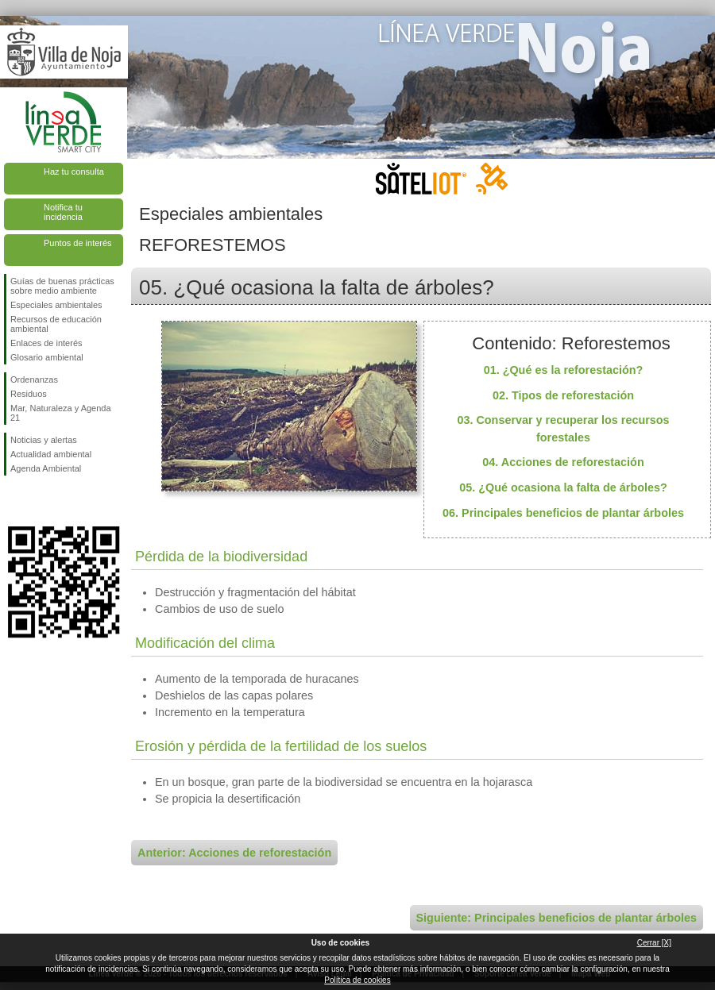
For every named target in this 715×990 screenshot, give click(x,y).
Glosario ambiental (46, 357)
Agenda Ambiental (45, 468)
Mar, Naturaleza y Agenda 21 (60, 412)
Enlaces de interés (46, 343)
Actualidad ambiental (50, 454)
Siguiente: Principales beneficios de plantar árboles (556, 917)
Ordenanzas (34, 379)
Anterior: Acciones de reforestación (234, 852)
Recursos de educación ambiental (56, 323)
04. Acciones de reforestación (563, 462)
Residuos (28, 394)
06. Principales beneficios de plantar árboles (563, 513)
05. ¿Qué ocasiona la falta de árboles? (563, 487)
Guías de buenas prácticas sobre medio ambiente (62, 285)
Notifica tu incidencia (63, 211)
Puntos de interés (78, 243)
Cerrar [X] (654, 942)
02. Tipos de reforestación (563, 395)
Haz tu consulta (74, 171)
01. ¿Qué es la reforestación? (564, 370)
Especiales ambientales (56, 305)
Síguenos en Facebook (13, 500)
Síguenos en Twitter (39, 500)
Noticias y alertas (43, 440)
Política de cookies (357, 980)
